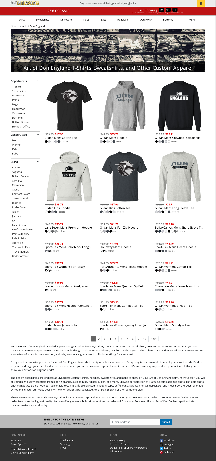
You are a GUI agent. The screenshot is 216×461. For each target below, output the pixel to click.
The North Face (21, 247)
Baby (15, 153)
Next (153, 338)
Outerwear (146, 19)
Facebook (167, 440)
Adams (16, 167)
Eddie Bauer (19, 207)
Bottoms (168, 19)
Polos (86, 19)
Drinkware (66, 19)
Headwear (123, 19)
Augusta (17, 171)
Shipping (65, 444)
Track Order (67, 440)
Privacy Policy (117, 440)
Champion (18, 185)
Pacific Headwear (22, 229)
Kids (14, 149)
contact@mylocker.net (23, 449)
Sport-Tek (18, 242)
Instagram (167, 444)
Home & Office (21, 126)
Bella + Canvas (20, 176)
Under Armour (20, 256)
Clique (15, 189)
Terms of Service (119, 444)
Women (16, 144)
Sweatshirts (42, 19)
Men (14, 140)
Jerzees (16, 216)
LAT (14, 220)
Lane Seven (19, 225)
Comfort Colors (21, 193)
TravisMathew (20, 251)
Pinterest (167, 452)
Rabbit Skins (19, 238)
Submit (166, 422)
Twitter (166, 448)
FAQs (63, 447)
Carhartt (17, 180)
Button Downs (20, 122)
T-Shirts (20, 19)
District (16, 202)
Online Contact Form (22, 452)
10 (144, 338)
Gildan (15, 211)
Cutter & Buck (20, 198)
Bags (103, 19)
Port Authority (20, 233)
